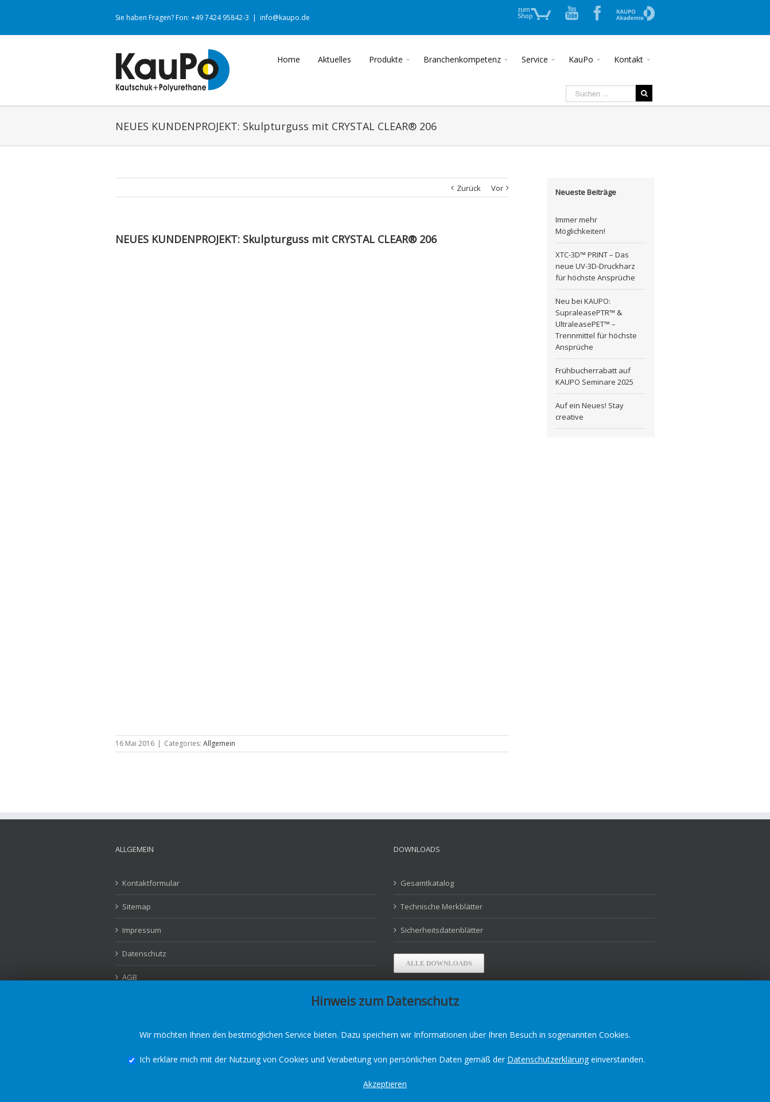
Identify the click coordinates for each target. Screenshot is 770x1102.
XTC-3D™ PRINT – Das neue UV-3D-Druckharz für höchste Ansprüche (595, 266)
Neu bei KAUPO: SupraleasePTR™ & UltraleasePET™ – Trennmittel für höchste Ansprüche (596, 324)
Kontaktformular (151, 883)
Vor (497, 188)
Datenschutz (144, 953)
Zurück (469, 188)
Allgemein (219, 743)
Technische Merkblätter (441, 906)
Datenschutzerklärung (548, 1059)
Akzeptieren (385, 1083)
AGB (129, 977)
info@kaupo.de (285, 17)
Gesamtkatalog (427, 883)
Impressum (141, 930)
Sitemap (136, 906)
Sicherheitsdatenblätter (441, 930)
